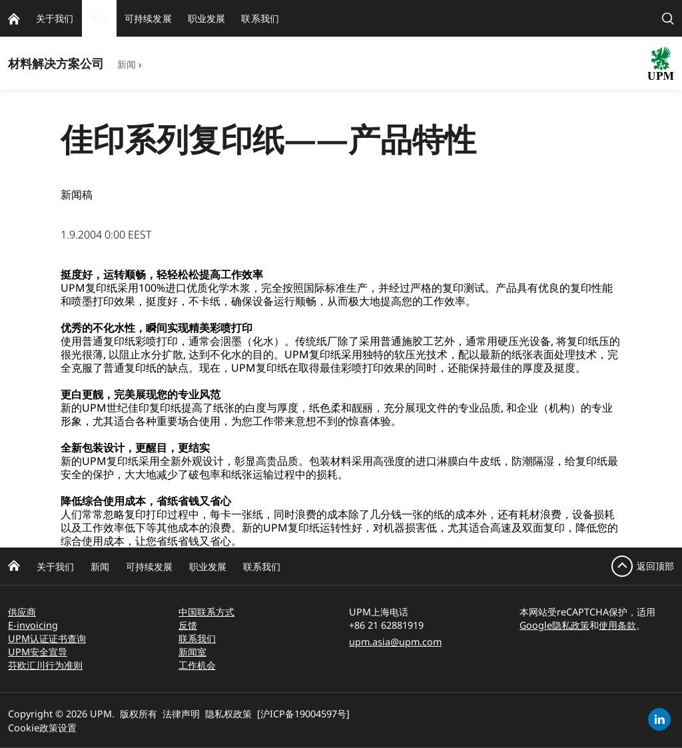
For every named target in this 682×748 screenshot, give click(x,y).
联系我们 (261, 566)
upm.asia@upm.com (395, 641)
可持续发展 (149, 566)
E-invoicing (33, 625)
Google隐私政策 (554, 625)
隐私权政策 (228, 713)
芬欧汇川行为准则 (45, 665)
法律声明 (181, 713)
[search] (668, 18)
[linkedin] (659, 719)
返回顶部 (655, 566)
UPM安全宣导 (37, 651)
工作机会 (197, 665)
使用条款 (617, 625)
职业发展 (207, 566)
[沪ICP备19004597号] (303, 713)
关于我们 (55, 566)
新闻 (126, 64)
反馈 (187, 625)
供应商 (22, 611)
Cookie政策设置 (42, 727)
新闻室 (192, 651)
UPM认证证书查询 (47, 638)
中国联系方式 (206, 611)
